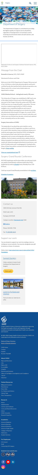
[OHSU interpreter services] (12, 456)
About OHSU (5, 358)
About (3, 402)
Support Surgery (9, 258)
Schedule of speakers (7, 174)
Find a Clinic (4, 389)
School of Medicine (6, 422)
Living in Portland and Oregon (11, 293)
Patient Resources (7, 382)
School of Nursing (5, 424)
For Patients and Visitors (7, 391)
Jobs (2, 363)
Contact (3, 349)
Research (4, 400)
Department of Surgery (14, 24)
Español (3, 351)
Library (3, 411)
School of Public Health (7, 428)
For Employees (5, 439)
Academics (4, 419)
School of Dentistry (6, 426)
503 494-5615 (11, 232)
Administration (5, 404)
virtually (16, 164)
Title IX (3, 375)
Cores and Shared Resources (8, 408)
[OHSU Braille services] (3, 456)
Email (2, 444)
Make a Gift (4, 365)
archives (33, 170)
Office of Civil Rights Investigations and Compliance (15, 373)
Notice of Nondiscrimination (8, 343)
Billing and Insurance (6, 385)
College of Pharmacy (6, 430)
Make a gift (8, 271)
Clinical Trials (4, 393)
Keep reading (10, 148)
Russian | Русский (6, 353)
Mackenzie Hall (18, 220)
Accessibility (4, 367)
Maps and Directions (6, 360)
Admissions (4, 432)
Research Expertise (6, 415)
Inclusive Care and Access (9, 451)
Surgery (7, 3)
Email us (7, 224)
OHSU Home (4, 347)
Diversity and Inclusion (7, 371)
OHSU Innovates (5, 413)
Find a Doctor (4, 387)
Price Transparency (6, 395)
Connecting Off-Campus (7, 446)
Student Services (5, 435)
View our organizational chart (9, 152)
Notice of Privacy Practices (8, 341)
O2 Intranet (4, 442)
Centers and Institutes (7, 406)
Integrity (3, 369)
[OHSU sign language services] (8, 456)
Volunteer (4, 377)
